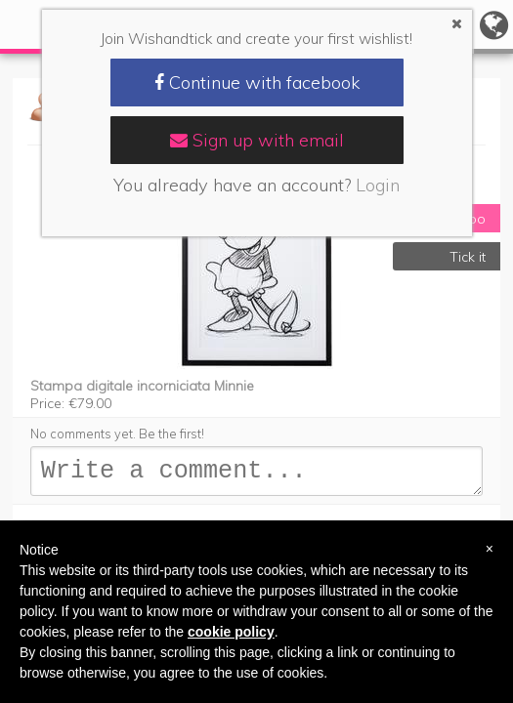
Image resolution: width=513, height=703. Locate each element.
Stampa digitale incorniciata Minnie (142, 385)
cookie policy (231, 632)
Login (378, 185)
